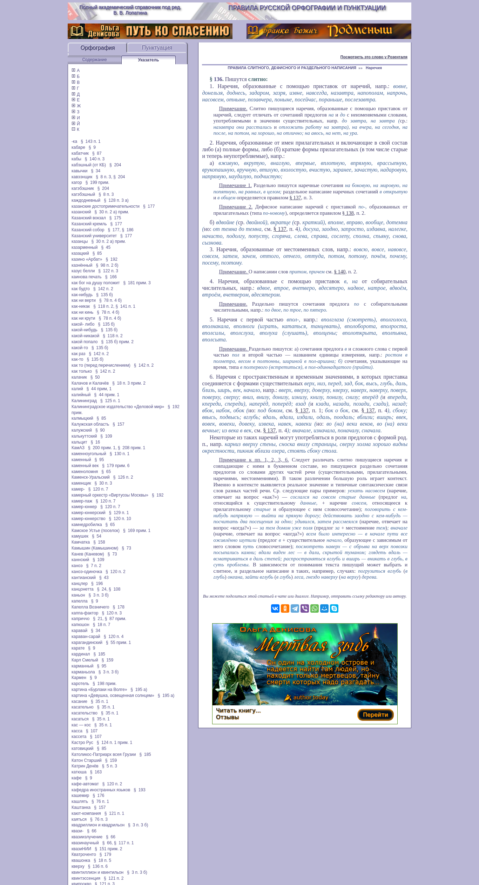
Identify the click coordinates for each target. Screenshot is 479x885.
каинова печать (87, 276)
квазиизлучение (87, 836)
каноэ (77, 565)
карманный (82, 666)
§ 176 (98, 795)
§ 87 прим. (115, 618)
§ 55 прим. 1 (118, 642)
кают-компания (86, 813)
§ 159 (107, 660)
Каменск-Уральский (91, 477)
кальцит (79, 442)
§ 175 (115, 217)
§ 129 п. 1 (119, 512)
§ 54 (96, 536)
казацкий (80, 253)
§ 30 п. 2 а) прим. (112, 211)
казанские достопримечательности (106, 206)
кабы (76, 159)
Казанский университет (94, 235)
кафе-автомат (85, 783)
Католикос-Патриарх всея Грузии (104, 754)
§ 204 (115, 164)
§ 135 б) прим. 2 (117, 341)
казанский (81, 211)
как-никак (81, 306)
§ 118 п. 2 (113, 335)
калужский (82, 430)
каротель (80, 683)
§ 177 (149, 206)
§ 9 (92, 147)
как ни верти (84, 300)
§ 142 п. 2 (103, 288)
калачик (79, 377)
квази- (77, 831)
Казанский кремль (89, 223)
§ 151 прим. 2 (108, 848)
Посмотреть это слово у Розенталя (373, 57)
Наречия (374, 68)
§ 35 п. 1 (99, 701)
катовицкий (83, 748)
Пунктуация (157, 48)
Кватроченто (84, 854)
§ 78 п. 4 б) (110, 300)
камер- (78, 489)
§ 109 (106, 436)
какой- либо (83, 324)
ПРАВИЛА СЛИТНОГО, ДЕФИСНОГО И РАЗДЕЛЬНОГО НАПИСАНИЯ (292, 68)
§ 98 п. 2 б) (107, 265)
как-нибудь (82, 294)
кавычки (79, 170)
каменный (81, 459)
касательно (83, 707)
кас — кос (81, 725)
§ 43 (104, 577)
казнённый (82, 265)
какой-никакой (85, 335)
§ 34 (95, 170)
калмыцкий (82, 418)
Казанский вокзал (89, 217)
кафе (77, 778)
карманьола (83, 672)
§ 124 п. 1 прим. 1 (114, 742)
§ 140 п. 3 (95, 159)
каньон (78, 595)
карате (78, 648)
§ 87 (97, 153)
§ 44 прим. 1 (107, 394)
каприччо (80, 618)
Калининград (84, 400)
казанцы (80, 241)
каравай (79, 630)
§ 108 (114, 589)
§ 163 (96, 772)
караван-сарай (86, 636)
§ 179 (105, 854)
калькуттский (84, 436)
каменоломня (85, 471)
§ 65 (106, 471)
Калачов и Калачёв (90, 383)
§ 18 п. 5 (102, 860)
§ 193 (139, 789)
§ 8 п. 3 (106, 194)
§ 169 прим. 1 (136, 530)
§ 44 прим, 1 (99, 388)
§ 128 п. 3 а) (116, 200)
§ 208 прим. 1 (131, 447)
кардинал (81, 654)
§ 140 (339, 271)
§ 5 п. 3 (109, 766)
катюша (79, 772)
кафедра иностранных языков (101, 789)
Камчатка (81, 542)
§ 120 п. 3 (112, 613)
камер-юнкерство (89, 518)
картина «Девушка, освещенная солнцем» (113, 695)
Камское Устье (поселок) (96, 530)
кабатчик (80, 153)
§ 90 (100, 430)
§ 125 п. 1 (110, 400)
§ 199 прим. (97, 182)
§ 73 (126, 548)
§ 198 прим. (104, 683)
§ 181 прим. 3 (136, 282)
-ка (74, 141)
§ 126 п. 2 (123, 477)
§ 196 (97, 583)
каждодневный (86, 200)
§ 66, (107, 842)
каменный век (85, 465)
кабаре (78, 147)
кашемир (80, 795)
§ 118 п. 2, (103, 306)
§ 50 (95, 377)
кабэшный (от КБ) (89, 164)
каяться (79, 819)
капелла (80, 601)
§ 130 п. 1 (120, 453)
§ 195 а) (138, 689)
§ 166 (111, 276)
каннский (80, 559)
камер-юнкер (84, 506)
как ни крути (83, 318)
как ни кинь (82, 312)
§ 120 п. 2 (116, 571)
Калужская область (90, 424)
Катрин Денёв (85, 766)
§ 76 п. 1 (100, 801)
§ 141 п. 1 (125, 306)
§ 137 (295, 197)
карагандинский (87, 642)
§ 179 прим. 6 (115, 465)
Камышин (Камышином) (95, 548)
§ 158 (99, 542)
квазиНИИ (81, 848)
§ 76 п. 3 (99, 819)
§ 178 (118, 607)
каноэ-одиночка (87, 571)
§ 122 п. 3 (108, 270)
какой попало (84, 341)
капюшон (80, 624)
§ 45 (105, 247)
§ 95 (99, 459)
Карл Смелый (85, 660)
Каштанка (81, 807)
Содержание (94, 59)
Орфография (97, 48)
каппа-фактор (85, 613)
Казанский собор (88, 229)
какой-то (80, 347)
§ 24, (102, 589)
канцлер (80, 583)
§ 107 (91, 730)
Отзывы (227, 717)
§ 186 (127, 229)
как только (82, 371)
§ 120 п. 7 (98, 489)
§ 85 (97, 253)
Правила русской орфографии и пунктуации (307, 7)
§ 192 (111, 259)
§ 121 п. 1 (114, 813)
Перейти (375, 714)
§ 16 (95, 442)
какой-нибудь (84, 329)
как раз (79, 353)
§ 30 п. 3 (103, 483)
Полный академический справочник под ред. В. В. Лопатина (130, 9)
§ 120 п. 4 (114, 636)
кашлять (80, 801)
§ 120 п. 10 (120, 518)
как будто (81, 288)
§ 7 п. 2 (93, 565)
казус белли (83, 270)
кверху (78, 866)
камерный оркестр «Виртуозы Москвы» (110, 495)
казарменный (84, 247)
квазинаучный (85, 842)
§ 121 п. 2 (114, 878)
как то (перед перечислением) (101, 365)
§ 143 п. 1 (91, 141)
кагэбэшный (83, 194)
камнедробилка (87, 524)
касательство (84, 713)
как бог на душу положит (96, 282)
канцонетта (83, 589)
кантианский (84, 577)
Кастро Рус (82, 742)
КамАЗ (78, 447)
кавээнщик (82, 176)
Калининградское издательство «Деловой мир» (118, 406)
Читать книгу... (238, 710)
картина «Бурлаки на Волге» (99, 689)
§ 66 (91, 831)
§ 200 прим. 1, (102, 447)
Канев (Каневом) (88, 554)
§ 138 (348, 213)
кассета (79, 736)
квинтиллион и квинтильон (97, 872)
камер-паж (82, 501)
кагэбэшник (83, 188)
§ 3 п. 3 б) (98, 595)
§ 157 (118, 424)
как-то (77, 359)
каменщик (81, 483)
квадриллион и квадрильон (98, 825)
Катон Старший (87, 760)
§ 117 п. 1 (124, 842)
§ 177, (114, 229)
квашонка (81, 860)
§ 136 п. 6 (98, 866)
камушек (80, 536)
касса (77, 730)
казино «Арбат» (87, 259)
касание (79, 701)
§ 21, (98, 618)
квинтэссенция (86, 878)
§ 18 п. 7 (101, 624)
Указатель (148, 60)
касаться (80, 719)
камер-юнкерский (89, 512)
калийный (81, 394)
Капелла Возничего (90, 607)
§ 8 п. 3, (104, 176)
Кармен (79, 677)
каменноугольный (89, 453)
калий (77, 388)
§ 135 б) (104, 294)
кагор (77, 182)
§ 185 (99, 654)
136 (218, 79)
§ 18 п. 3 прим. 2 (129, 383)
